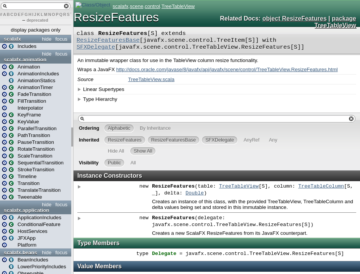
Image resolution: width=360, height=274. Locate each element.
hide (46, 39)
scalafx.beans (20, 252)
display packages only (35, 30)
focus (61, 39)
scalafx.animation (25, 59)
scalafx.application (26, 210)
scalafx (12, 39)
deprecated (37, 20)
